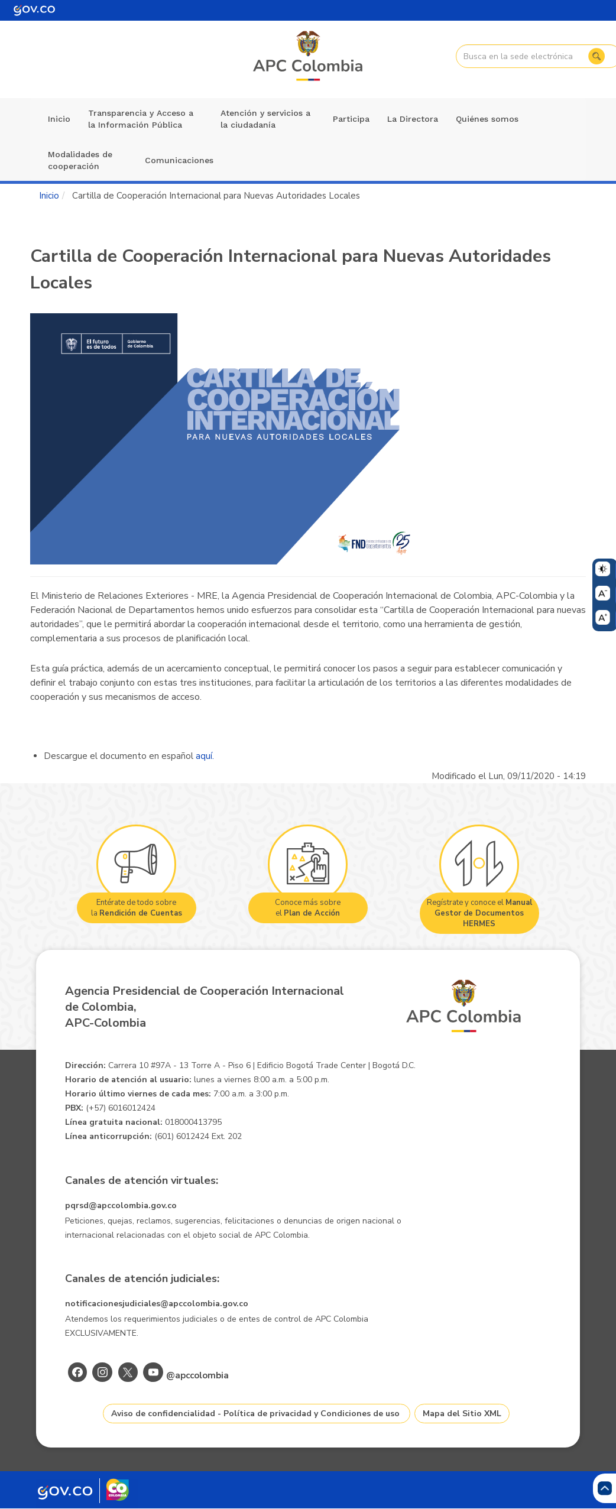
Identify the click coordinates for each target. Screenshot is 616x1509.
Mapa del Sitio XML (462, 1413)
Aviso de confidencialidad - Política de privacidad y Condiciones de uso (255, 1413)
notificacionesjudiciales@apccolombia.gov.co (156, 1303)
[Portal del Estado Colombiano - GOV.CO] (34, 10)
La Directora (412, 119)
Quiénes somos (487, 119)
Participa (351, 119)
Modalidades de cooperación (80, 160)
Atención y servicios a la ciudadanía (265, 118)
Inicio (59, 119)
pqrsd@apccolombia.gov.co (121, 1205)
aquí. (205, 756)
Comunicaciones (179, 160)
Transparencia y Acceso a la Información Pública (140, 118)
